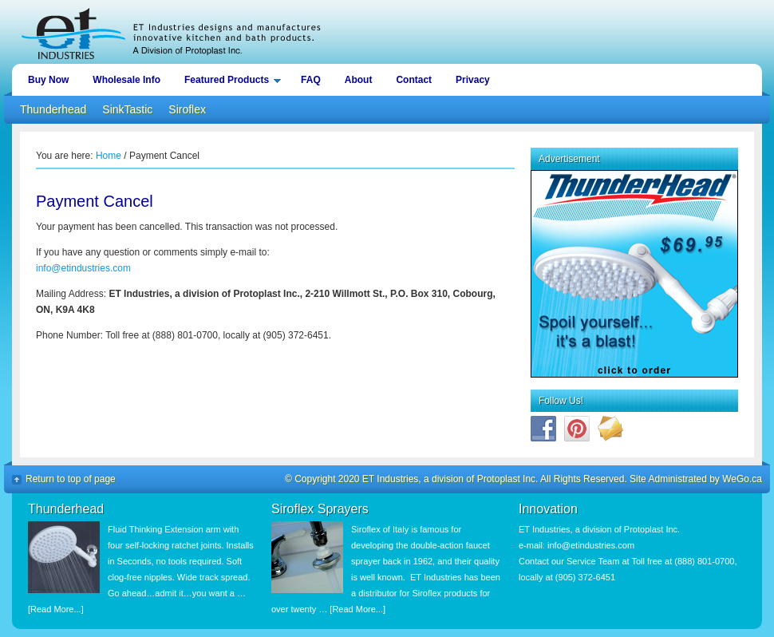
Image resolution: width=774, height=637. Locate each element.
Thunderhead (53, 109)
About (359, 79)
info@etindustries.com (83, 268)
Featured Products (228, 82)
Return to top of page (71, 479)
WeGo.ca (742, 479)
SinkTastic (127, 109)
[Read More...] (56, 609)
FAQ (311, 79)
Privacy (473, 79)
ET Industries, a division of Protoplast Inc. (387, 32)
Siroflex (187, 109)
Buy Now (48, 79)
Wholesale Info (126, 79)
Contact (414, 79)
